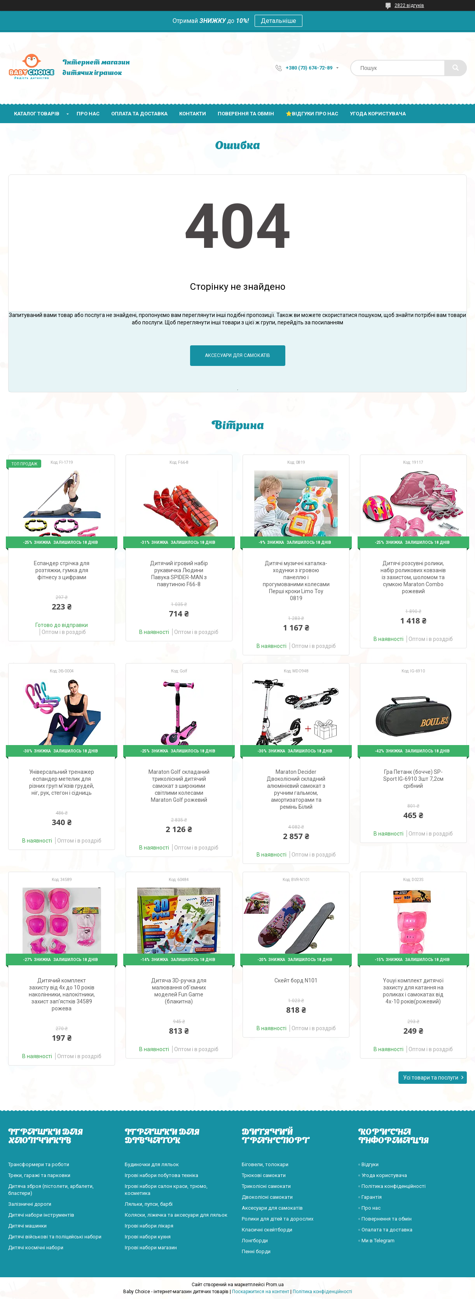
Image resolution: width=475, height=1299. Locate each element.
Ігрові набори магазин (151, 1247)
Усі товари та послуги (430, 1077)
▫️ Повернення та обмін (385, 1219)
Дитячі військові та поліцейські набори (54, 1237)
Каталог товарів (36, 114)
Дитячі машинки (27, 1226)
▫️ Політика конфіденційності (392, 1186)
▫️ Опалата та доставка (385, 1230)
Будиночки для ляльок (152, 1164)
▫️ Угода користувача (382, 1175)
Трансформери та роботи (38, 1164)
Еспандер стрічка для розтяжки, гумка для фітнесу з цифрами (61, 570)
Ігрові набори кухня (148, 1237)
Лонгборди (255, 1240)
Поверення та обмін (246, 114)
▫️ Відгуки (368, 1164)
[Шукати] (455, 68)
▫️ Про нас (369, 1208)
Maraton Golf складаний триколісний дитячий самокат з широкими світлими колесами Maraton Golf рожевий (179, 786)
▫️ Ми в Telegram (376, 1240)
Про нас (88, 114)
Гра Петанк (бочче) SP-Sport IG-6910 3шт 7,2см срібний (413, 779)
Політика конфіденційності (322, 1291)
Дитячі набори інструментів (41, 1215)
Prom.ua (275, 1284)
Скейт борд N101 (296, 980)
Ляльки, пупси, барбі (149, 1204)
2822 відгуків (409, 5)
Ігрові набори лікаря (149, 1226)
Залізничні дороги (29, 1204)
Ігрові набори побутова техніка (161, 1175)
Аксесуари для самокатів (237, 355)
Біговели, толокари (265, 1164)
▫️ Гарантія (370, 1197)
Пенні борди (256, 1251)
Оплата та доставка (139, 114)
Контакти (192, 114)
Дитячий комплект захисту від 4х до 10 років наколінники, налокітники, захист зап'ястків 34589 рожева (62, 994)
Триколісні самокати (266, 1186)
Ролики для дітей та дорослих (277, 1219)
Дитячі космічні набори (35, 1247)
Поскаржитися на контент (260, 1291)
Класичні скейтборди (267, 1230)
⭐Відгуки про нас (312, 114)
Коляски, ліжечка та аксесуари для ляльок (176, 1215)
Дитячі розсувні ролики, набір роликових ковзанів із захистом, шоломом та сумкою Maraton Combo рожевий (413, 577)
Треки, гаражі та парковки (39, 1175)
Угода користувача (378, 114)
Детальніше (278, 20)
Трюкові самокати (264, 1175)
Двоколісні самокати (267, 1197)
